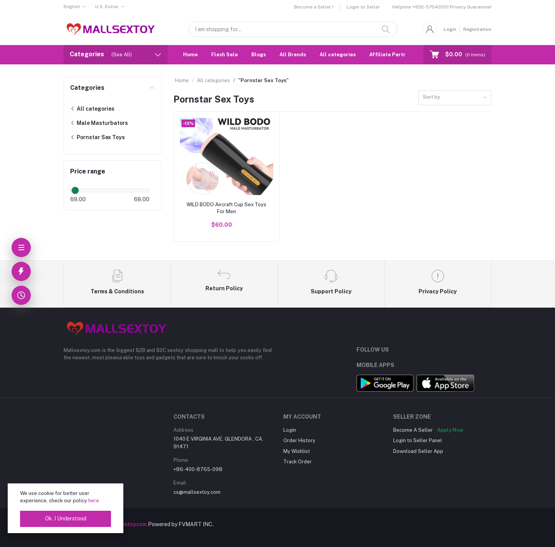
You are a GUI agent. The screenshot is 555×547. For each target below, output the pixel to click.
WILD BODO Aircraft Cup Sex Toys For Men (226, 208)
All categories (338, 54)
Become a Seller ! (313, 7)
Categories (87, 87)
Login (450, 29)
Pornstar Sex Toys (97, 137)
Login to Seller (363, 7)
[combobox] (454, 97)
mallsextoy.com (127, 524)
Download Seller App (418, 451)
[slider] (75, 190)
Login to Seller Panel (417, 440)
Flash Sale (224, 54)
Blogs (258, 54)
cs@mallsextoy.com (196, 492)
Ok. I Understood (65, 518)
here (93, 500)
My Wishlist (296, 451)
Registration (477, 29)
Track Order (297, 462)
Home (190, 54)
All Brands (292, 54)
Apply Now (450, 430)
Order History (299, 440)
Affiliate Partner (390, 54)
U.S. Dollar (107, 6)
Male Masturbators (99, 123)
